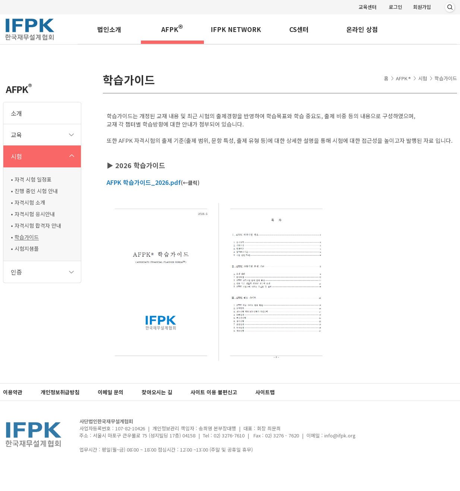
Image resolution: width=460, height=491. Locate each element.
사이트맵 (265, 392)
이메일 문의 (110, 392)
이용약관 (12, 392)
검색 (449, 7)
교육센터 (367, 6)
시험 (16, 156)
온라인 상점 (362, 29)
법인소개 (109, 29)
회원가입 (422, 6)
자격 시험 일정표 (33, 179)
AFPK (172, 28)
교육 (16, 134)
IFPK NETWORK (236, 29)
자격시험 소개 (30, 202)
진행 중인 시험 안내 (36, 191)
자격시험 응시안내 (35, 214)
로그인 (395, 6)
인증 (16, 271)
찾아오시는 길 (157, 392)
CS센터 (299, 29)
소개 (16, 113)
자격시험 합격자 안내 (38, 225)
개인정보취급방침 (60, 392)
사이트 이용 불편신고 (213, 392)
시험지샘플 (27, 248)
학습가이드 (27, 237)
